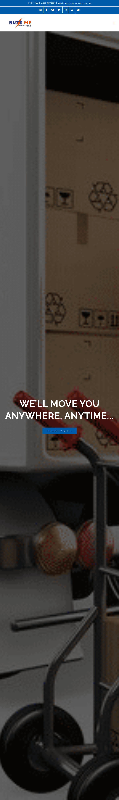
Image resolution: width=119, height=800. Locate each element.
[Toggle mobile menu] (113, 23)
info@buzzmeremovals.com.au (74, 3)
